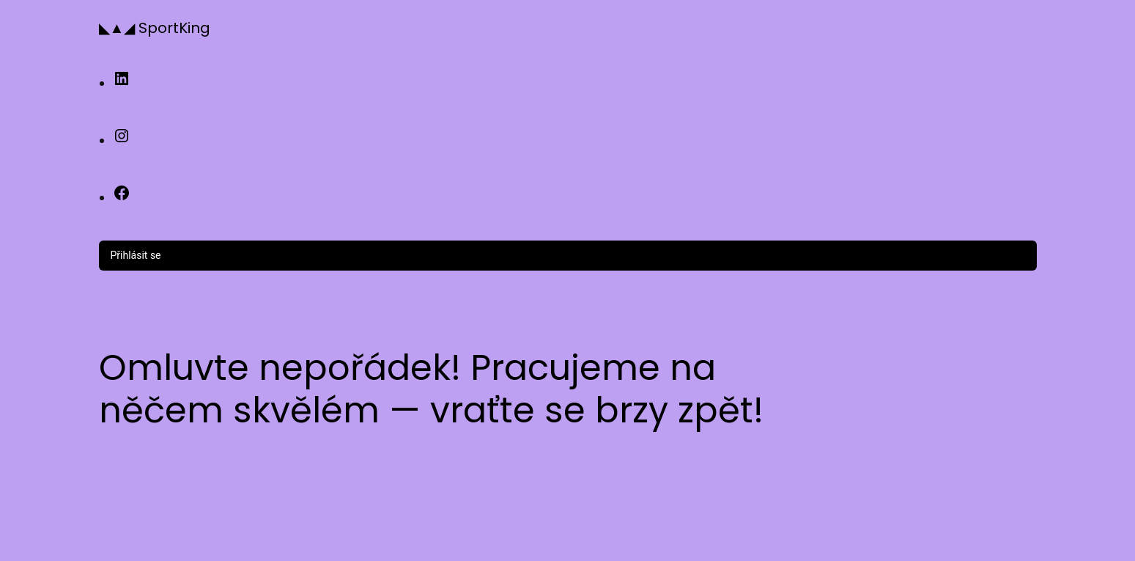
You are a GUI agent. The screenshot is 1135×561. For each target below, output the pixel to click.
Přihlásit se (136, 255)
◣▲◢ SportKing (155, 28)
